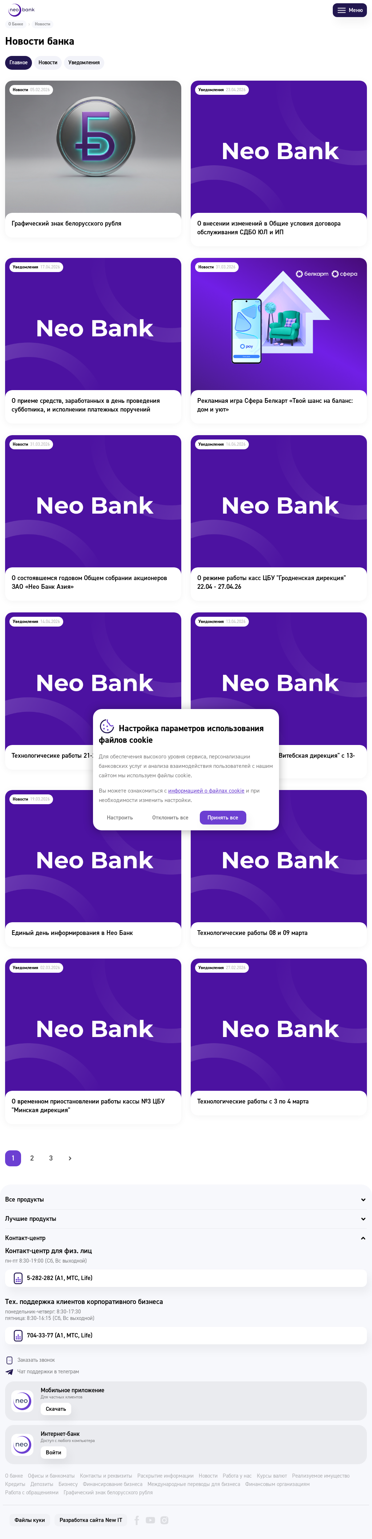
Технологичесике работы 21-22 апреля (59, 617)
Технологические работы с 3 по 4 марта (246, 963)
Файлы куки (30, 1520)
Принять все (216, 817)
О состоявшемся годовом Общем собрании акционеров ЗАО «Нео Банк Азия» (89, 445)
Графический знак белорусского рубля (59, 85)
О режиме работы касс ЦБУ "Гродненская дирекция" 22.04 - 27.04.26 (275, 445)
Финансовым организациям (277, 1484)
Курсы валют (272, 1476)
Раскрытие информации (165, 1476)
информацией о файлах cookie (206, 790)
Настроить (118, 817)
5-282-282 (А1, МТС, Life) (52, 1278)
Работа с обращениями (31, 1493)
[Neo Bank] (21, 10)
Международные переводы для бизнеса (193, 1484)
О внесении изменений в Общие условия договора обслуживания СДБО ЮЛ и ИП (262, 90)
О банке (14, 1476)
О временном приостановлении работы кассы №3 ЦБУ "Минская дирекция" (81, 968)
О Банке (15, 24)
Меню (350, 10)
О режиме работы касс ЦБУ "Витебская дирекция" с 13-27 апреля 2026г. (272, 622)
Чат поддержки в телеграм (42, 1372)
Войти (53, 1452)
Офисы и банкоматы (51, 1476)
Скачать (56, 1409)
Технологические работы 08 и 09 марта (245, 795)
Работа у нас (237, 1476)
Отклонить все (166, 817)
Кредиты (15, 1484)
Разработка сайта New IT (91, 1520)
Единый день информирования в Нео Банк (65, 795)
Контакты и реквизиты (106, 1476)
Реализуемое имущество (320, 1476)
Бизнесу (68, 1484)
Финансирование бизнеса (112, 1484)
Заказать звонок (30, 1360)
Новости (208, 1476)
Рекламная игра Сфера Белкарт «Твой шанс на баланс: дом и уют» (277, 268)
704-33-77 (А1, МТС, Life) (52, 1335)
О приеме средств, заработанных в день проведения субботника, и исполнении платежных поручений (79, 268)
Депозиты (42, 1484)
